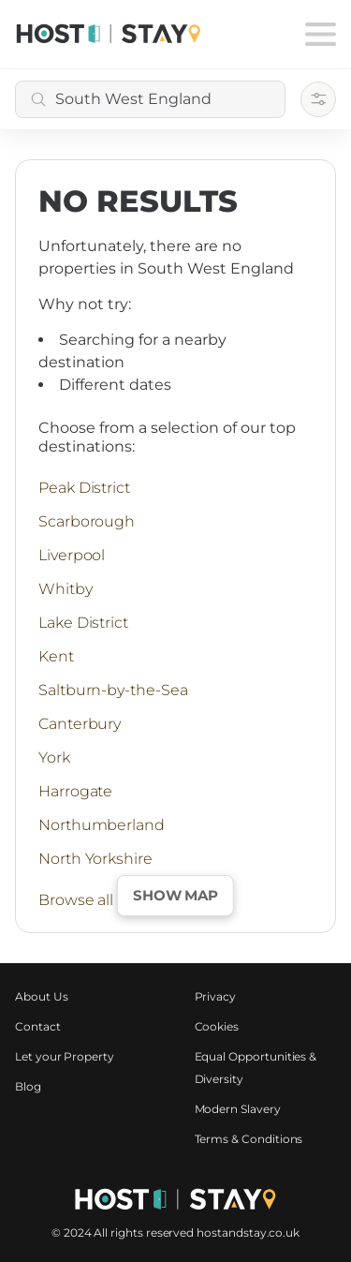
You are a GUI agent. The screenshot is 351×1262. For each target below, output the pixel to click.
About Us (41, 996)
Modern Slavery (238, 1109)
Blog (28, 1086)
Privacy (216, 996)
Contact (38, 1026)
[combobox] (150, 99)
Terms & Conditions (249, 1139)
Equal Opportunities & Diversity (256, 1067)
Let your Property (64, 1056)
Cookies (217, 1026)
